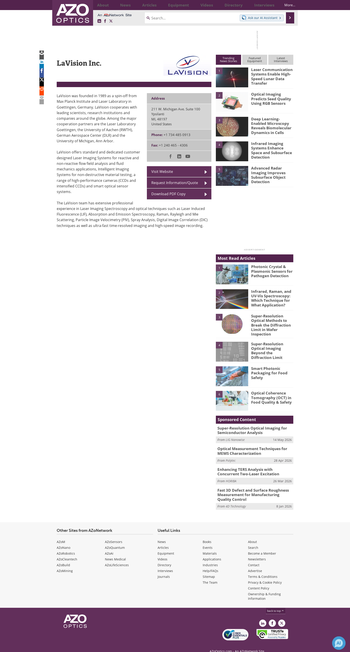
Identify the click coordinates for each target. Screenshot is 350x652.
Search (253, 540)
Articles (163, 540)
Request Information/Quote (174, 182)
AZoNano (63, 540)
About (252, 534)
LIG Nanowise (235, 436)
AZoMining (65, 563)
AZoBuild (63, 558)
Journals (164, 569)
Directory (164, 558)
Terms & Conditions (262, 569)
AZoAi (109, 546)
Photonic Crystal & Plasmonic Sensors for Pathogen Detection (269, 270)
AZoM (61, 534)
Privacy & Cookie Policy (265, 575)
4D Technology (236, 499)
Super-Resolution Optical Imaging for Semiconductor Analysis (248, 427)
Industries (210, 558)
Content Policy (258, 581)
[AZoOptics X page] (111, 21)
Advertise (255, 563)
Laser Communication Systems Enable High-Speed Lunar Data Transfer (269, 75)
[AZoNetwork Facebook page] (105, 21)
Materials (210, 546)
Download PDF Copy (168, 193)
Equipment (166, 546)
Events (207, 540)
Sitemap (209, 569)
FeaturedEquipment (254, 59)
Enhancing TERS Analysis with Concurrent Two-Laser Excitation (252, 466)
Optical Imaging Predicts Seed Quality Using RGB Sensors (272, 98)
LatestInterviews (281, 59)
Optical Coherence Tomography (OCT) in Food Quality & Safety (269, 394)
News (162, 534)
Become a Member (262, 546)
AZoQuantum (115, 540)
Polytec (230, 455)
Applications (212, 552)
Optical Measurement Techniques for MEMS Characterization (254, 447)
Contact (253, 558)
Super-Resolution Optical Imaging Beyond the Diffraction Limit (271, 345)
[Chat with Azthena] (339, 643)
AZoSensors (113, 534)
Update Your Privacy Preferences (90, 646)
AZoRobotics (66, 546)
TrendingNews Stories (228, 59)
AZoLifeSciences (117, 558)
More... (285, 5)
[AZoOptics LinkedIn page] (99, 21)
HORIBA (231, 475)
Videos (162, 552)
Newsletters (257, 552)
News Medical (115, 552)
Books (207, 534)
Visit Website (162, 171)
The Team (210, 575)
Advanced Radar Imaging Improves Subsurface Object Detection (272, 172)
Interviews (165, 563)
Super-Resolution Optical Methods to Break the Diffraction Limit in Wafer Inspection (269, 324)
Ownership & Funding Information (264, 589)
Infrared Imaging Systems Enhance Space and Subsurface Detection (271, 149)
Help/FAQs (210, 563)
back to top (275, 603)
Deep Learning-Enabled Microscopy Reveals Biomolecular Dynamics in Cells (271, 125)
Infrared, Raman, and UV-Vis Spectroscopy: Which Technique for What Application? (269, 297)
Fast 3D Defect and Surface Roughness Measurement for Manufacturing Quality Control (252, 488)
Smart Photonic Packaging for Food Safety (267, 369)
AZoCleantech (67, 552)
